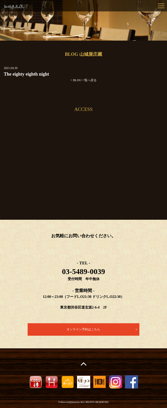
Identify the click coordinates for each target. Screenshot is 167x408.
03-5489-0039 (83, 271)
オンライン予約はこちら (83, 329)
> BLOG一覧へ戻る (83, 80)
